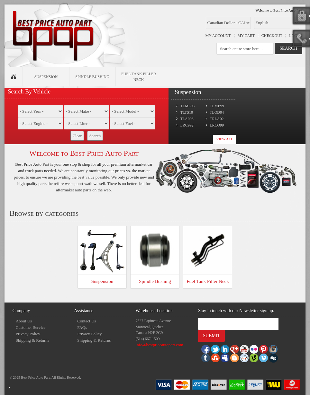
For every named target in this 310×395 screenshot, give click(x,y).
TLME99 (217, 106)
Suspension (102, 281)
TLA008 (186, 119)
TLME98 (187, 106)
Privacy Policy (28, 333)
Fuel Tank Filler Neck (208, 281)
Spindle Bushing (155, 281)
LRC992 (186, 125)
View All (224, 139)
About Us (24, 321)
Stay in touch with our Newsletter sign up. (236, 310)
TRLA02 (216, 119)
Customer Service (31, 327)
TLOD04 (217, 112)
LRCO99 (217, 125)
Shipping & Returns (32, 340)
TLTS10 (186, 112)
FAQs (82, 327)
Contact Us (86, 321)
